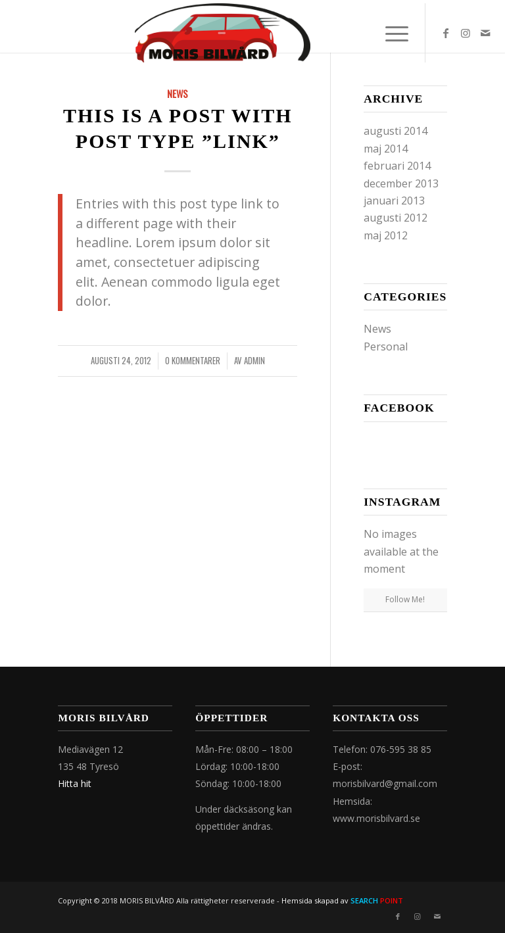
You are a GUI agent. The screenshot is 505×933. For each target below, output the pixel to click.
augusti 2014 (395, 131)
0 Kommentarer (192, 360)
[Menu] (390, 32)
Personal (386, 346)
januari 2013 (394, 200)
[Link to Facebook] (446, 33)
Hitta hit (74, 783)
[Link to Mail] (485, 33)
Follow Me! (405, 599)
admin (254, 360)
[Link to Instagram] (465, 33)
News (177, 94)
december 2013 (401, 183)
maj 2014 (386, 148)
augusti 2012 (395, 217)
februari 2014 (397, 165)
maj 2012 (386, 235)
